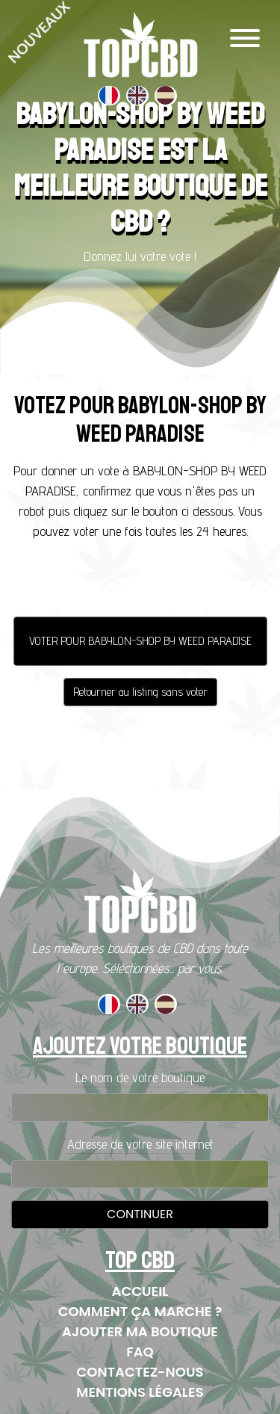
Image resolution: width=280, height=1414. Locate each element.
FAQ (140, 1351)
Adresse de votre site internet (140, 1144)
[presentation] (140, 582)
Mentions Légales (139, 1392)
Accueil (140, 1291)
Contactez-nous (140, 1371)
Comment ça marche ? (140, 1311)
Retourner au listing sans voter (140, 692)
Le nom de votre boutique (140, 1077)
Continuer (140, 1214)
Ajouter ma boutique (140, 1331)
